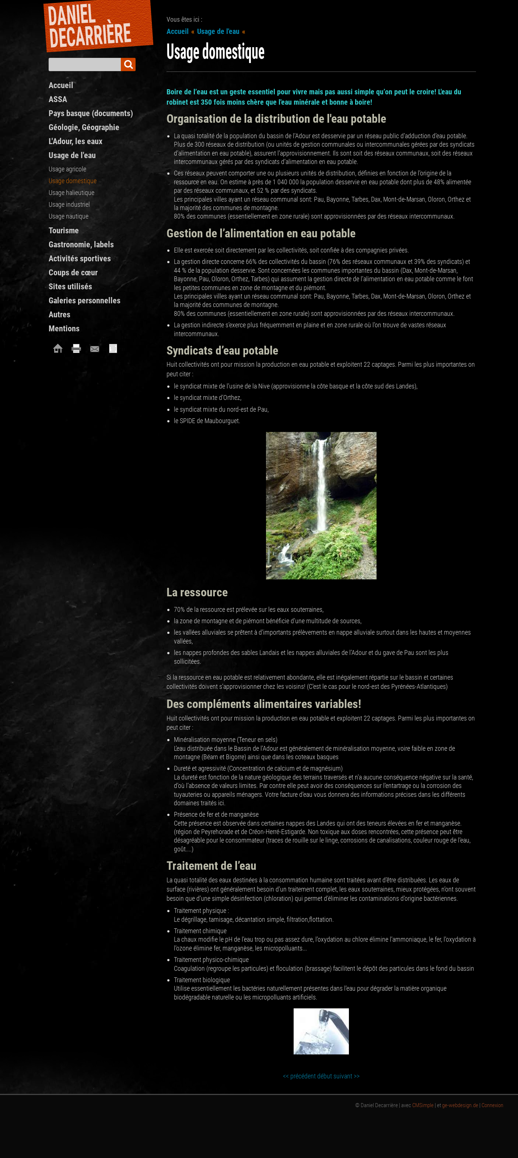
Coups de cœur (73, 272)
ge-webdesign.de (460, 1105)
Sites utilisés (70, 286)
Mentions (64, 328)
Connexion (492, 1105)
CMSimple (423, 1105)
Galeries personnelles (84, 300)
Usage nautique (68, 216)
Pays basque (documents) (91, 113)
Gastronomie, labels (81, 244)
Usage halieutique (71, 192)
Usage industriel (69, 204)
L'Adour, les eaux (75, 141)
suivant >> (346, 1076)
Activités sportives (80, 258)
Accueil (178, 31)
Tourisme (64, 230)
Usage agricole (67, 169)
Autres (59, 314)
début (324, 1076)
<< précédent (299, 1076)
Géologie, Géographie (84, 127)
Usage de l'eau (218, 31)
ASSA (58, 99)
